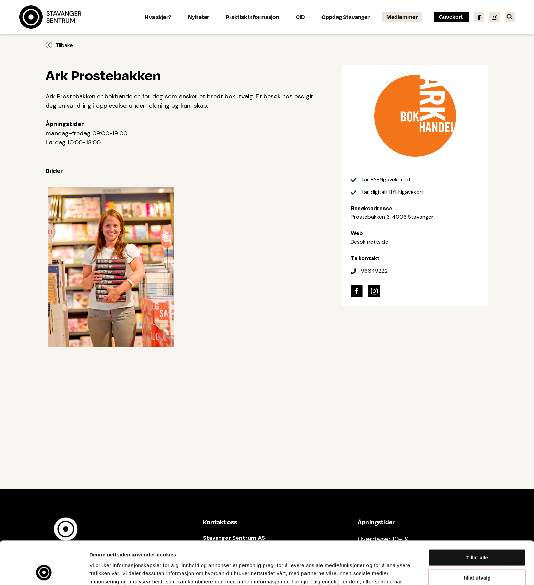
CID (300, 16)
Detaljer (362, 571)
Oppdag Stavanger (345, 16)
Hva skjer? (158, 16)
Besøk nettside (369, 241)
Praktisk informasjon (252, 16)
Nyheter (198, 16)
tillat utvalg (477, 537)
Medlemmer (402, 16)
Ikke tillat (477, 557)
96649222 (374, 270)
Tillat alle (477, 517)
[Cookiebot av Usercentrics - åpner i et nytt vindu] (44, 572)
